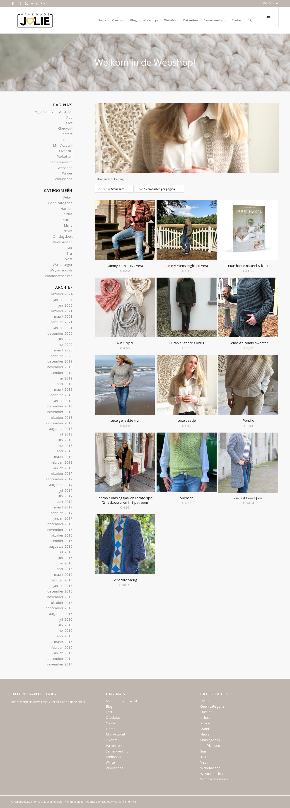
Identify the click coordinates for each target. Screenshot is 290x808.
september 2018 (59, 423)
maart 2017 (63, 507)
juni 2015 (65, 625)
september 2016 (59, 540)
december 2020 (59, 333)
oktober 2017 (61, 473)
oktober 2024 (61, 294)
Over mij (65, 150)
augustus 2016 (60, 546)
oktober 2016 (61, 535)
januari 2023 (62, 299)
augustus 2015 (60, 613)
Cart (69, 123)
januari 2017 (62, 518)
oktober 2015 (61, 602)
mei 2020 (65, 344)
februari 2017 (61, 512)
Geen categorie (60, 203)
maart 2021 (63, 316)
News (67, 231)
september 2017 (59, 479)
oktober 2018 (61, 417)
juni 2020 (65, 338)
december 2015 (59, 591)
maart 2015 (63, 641)
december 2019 (59, 361)
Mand (68, 225)
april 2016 (64, 568)
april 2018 (64, 451)
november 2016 (59, 529)
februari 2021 (61, 322)
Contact (66, 134)
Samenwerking (61, 162)
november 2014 (59, 664)
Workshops (63, 179)
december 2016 (59, 524)
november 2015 (59, 597)
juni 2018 (65, 440)
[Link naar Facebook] (12, 3)
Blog (68, 117)
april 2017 (64, 501)
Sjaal (68, 247)
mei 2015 (65, 630)
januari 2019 (62, 400)
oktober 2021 (61, 311)
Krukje (67, 219)
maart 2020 (63, 350)
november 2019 (59, 367)
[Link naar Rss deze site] (26, 3)
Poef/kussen (62, 242)
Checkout (65, 128)
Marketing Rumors (125, 801)
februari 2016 (61, 580)
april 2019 (64, 383)
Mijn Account (271, 3)
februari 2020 (61, 355)
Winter (67, 173)
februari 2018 (61, 462)
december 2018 (59, 406)
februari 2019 (61, 395)
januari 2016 (62, 585)
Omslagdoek (62, 236)
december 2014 (59, 658)
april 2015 (64, 636)
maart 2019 (63, 389)
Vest (68, 258)
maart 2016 (63, 574)
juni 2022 (65, 305)
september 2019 (59, 372)
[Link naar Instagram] (19, 3)
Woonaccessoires (58, 275)
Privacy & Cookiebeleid (48, 801)
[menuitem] (270, 3)
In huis (67, 214)
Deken (67, 197)
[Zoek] (250, 20)
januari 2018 (62, 468)
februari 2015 (61, 647)
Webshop (65, 167)
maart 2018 (63, 456)
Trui (69, 253)
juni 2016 (65, 557)
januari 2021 (62, 327)
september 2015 (59, 608)
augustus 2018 (60, 428)
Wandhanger (62, 264)
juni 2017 (65, 496)
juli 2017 (65, 490)
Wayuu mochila (61, 270)
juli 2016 (65, 552)
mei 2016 (65, 563)
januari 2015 (62, 653)
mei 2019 (65, 378)
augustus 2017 (60, 484)
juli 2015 (65, 619)
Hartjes (66, 208)
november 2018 (59, 411)
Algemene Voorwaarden (53, 111)
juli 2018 (65, 434)
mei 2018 (65, 445)
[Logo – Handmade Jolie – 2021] (34, 20)
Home (67, 139)
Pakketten (64, 156)
